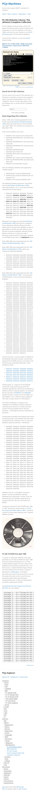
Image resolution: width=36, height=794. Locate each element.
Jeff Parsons (30, 87)
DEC (5, 709)
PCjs (5, 765)
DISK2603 (30, 379)
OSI (5, 715)
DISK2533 (23, 377)
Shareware (19, 747)
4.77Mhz (29, 83)
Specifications (8, 783)
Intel (5, 711)
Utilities (7, 761)
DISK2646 (16, 381)
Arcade (6, 707)
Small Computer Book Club (15, 753)
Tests (6, 759)
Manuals (7, 775)
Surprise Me (23, 677)
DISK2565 (16, 379)
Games (7, 733)
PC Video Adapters (12, 703)
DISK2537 (30, 377)
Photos (6, 779)
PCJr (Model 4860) (11, 699)
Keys (22, 80)
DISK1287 (9, 373)
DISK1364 (23, 373)
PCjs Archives (8, 781)
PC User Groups (12, 751)
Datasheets (8, 771)
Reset (24, 83)
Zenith (7, 705)
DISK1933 (16, 375)
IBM (19, 697)
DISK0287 (16, 369)
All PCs (18, 694)
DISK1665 (9, 375)
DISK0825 (30, 369)
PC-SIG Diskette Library (14, 747)
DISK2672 (30, 381)
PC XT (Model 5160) (12, 695)
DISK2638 (9, 381)
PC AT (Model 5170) (12, 697)
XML (4, 85)
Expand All (5, 677)
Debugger (17, 85)
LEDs (5, 713)
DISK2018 (23, 375)
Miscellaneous (19, 750)
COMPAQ (8, 689)
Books (8, 741)
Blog (9, 14)
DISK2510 (16, 377)
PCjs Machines (11, 3)
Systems (7, 757)
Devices (7, 729)
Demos (7, 727)
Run (20, 83)
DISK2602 (23, 379)
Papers (6, 777)
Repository (22, 14)
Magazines (9, 743)
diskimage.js (15, 572)
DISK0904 (16, 371)
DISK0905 (23, 371)
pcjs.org (4, 787)
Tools (29, 14)
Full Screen (29, 54)
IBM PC (18, 742)
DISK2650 (23, 381)
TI (4, 717)
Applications (9, 725)
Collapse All (14, 677)
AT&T (6, 685)
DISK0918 (30, 371)
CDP (6, 687)
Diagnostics (9, 731)
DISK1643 (30, 373)
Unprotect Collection (13, 755)
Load (5, 75)
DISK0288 (23, 369)
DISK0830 (9, 371)
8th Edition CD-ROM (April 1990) (18, 185)
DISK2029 (30, 375)
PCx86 (17, 87)
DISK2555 (9, 379)
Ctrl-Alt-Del (15, 80)
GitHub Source (30, 665)
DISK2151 (9, 377)
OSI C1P (6, 763)
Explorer (14, 14)
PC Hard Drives (11, 701)
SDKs (6, 737)
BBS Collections (12, 749)
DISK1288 (16, 373)
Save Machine (10, 85)
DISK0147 (9, 369)
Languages (8, 735)
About (4, 14)
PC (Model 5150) (11, 693)
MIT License (23, 789)
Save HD (6, 80)
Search (28, 38)
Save (9, 75)
